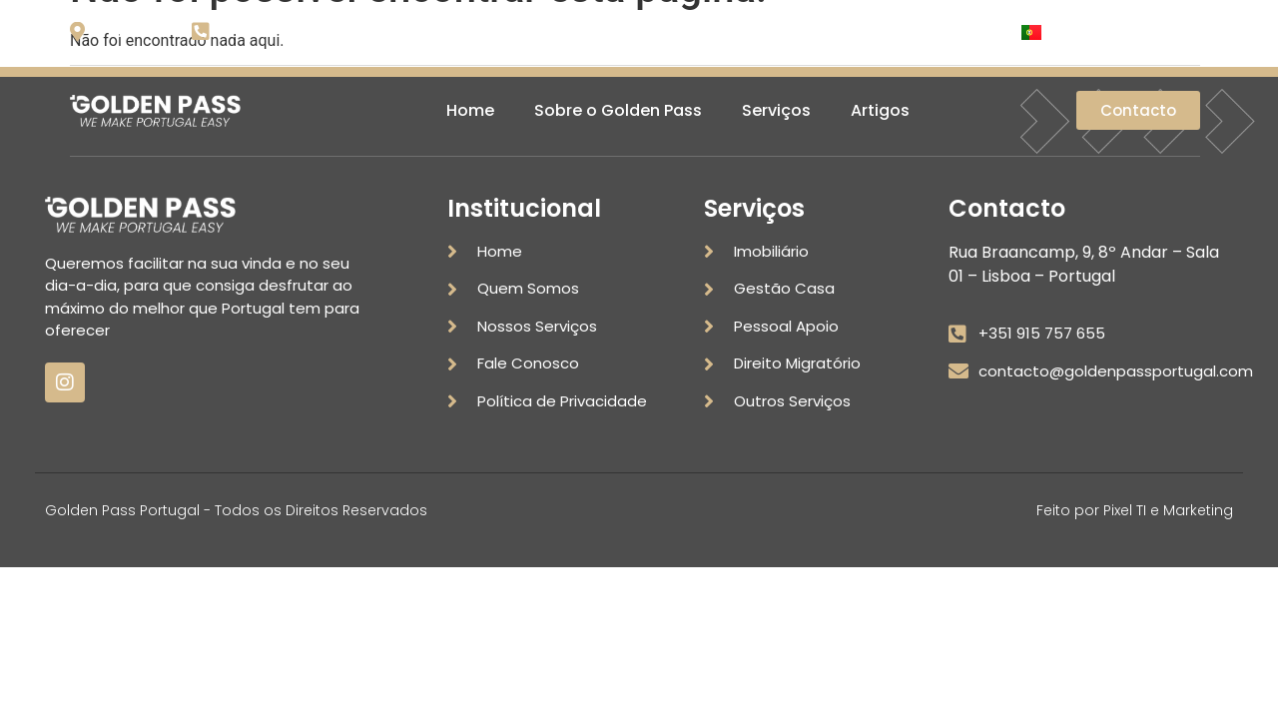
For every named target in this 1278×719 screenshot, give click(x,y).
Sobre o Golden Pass (618, 110)
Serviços (776, 110)
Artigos (880, 110)
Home (470, 110)
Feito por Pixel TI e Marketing (1134, 510)
